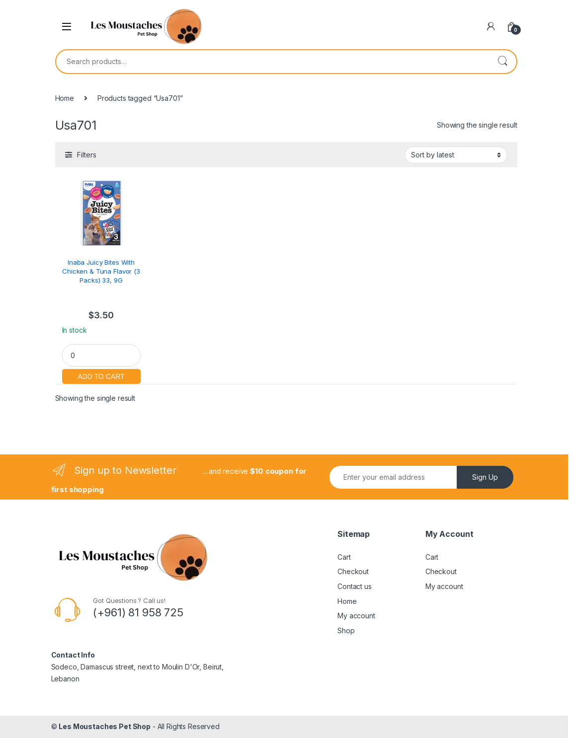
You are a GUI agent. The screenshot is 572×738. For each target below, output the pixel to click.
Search (502, 61)
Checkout (353, 571)
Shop (345, 630)
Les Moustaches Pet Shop (105, 726)
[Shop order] (456, 155)
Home (64, 98)
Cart (343, 557)
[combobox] (272, 61)
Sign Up (485, 477)
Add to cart (101, 375)
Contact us (354, 586)
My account (356, 615)
